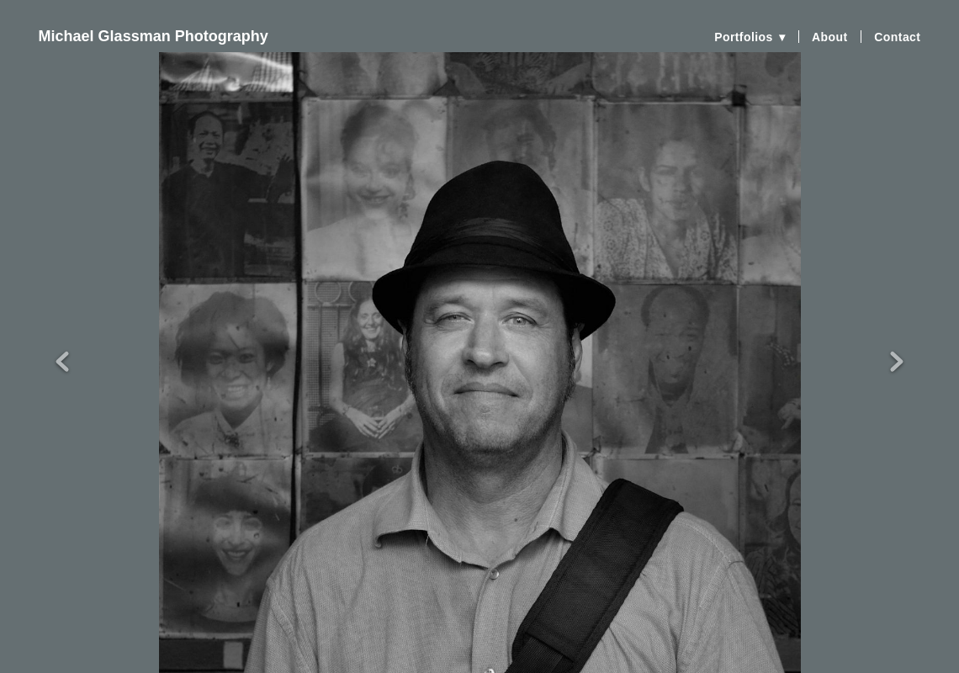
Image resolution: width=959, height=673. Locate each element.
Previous (62, 332)
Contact (897, 37)
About (830, 37)
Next (896, 332)
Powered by (479, 659)
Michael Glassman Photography (153, 36)
